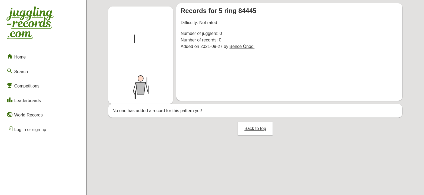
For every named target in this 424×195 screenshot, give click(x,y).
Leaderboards (23, 100)
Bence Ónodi (242, 46)
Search (17, 71)
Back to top (255, 128)
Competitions (22, 85)
